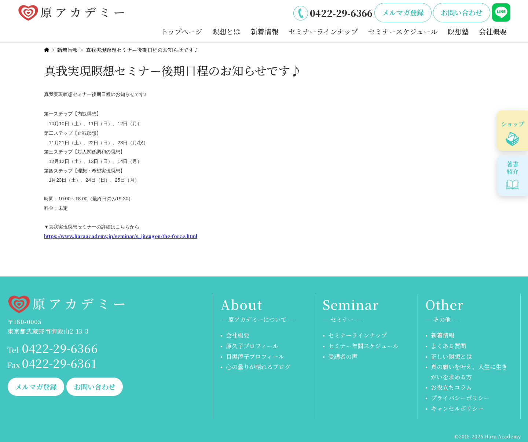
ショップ (512, 124)
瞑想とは (226, 31)
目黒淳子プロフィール (255, 356)
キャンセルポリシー (457, 408)
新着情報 (264, 31)
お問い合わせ (462, 12)
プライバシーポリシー (460, 398)
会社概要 (493, 31)
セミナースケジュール (402, 31)
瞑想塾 (458, 31)
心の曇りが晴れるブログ (258, 367)
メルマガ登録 (403, 12)
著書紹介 (512, 168)
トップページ (181, 31)
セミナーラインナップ (323, 31)
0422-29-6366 (341, 12)
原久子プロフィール (252, 346)
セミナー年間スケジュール (363, 346)
